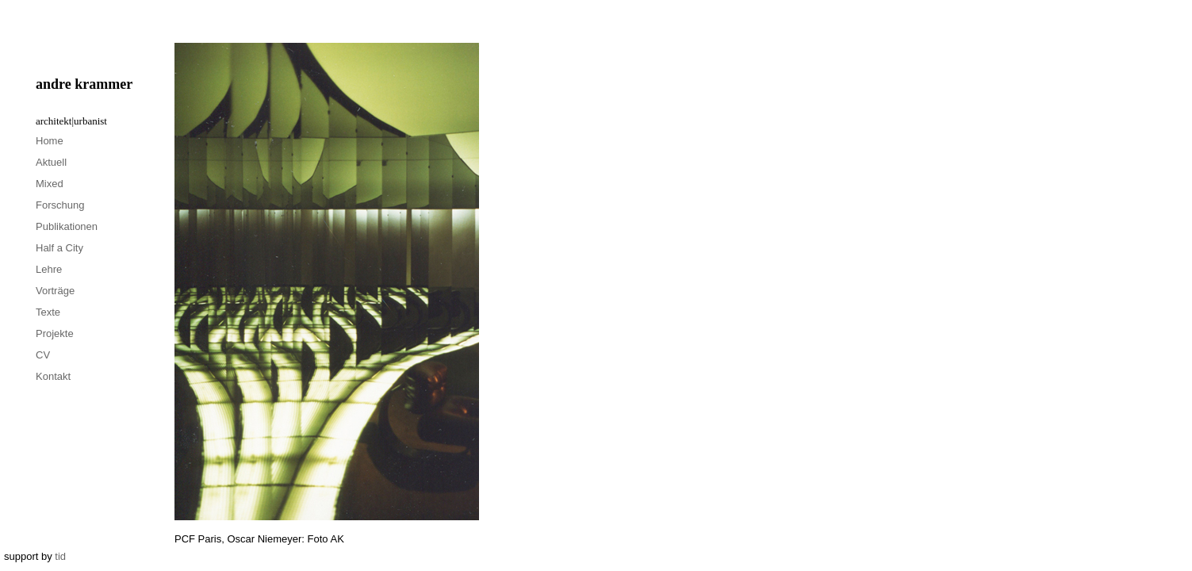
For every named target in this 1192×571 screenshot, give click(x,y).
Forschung (60, 205)
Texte (48, 312)
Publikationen (67, 226)
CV (43, 355)
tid (60, 556)
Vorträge (55, 291)
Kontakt (53, 376)
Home (49, 141)
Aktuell (51, 162)
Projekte (55, 333)
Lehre (49, 269)
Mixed (49, 184)
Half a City (59, 248)
